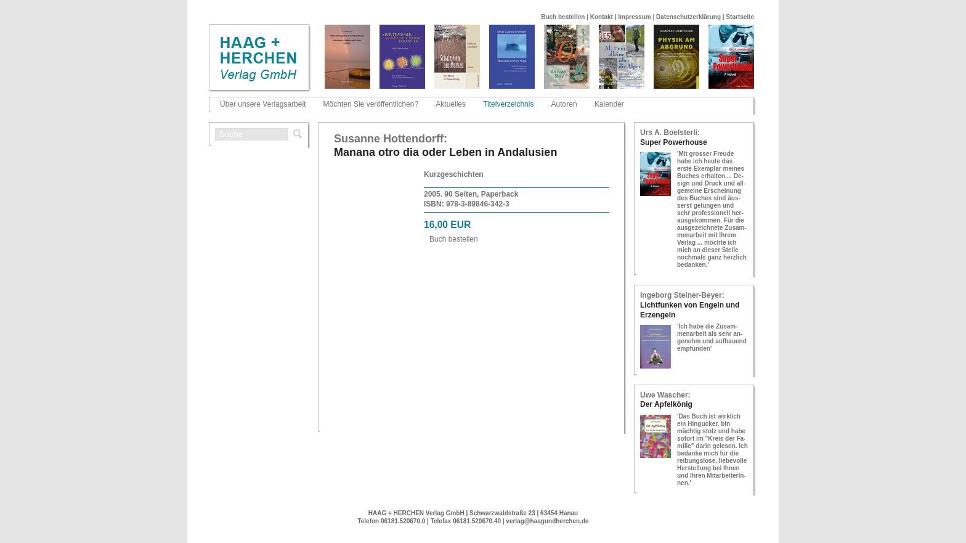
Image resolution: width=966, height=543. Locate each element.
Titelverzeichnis (508, 104)
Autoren (564, 104)
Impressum (634, 17)
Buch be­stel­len (453, 239)
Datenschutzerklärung (688, 17)
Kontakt (601, 17)
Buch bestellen (563, 17)
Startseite (740, 17)
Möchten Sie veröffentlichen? (371, 104)
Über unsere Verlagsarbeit (263, 104)
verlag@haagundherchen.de (547, 521)
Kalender (609, 104)
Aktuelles (451, 104)
